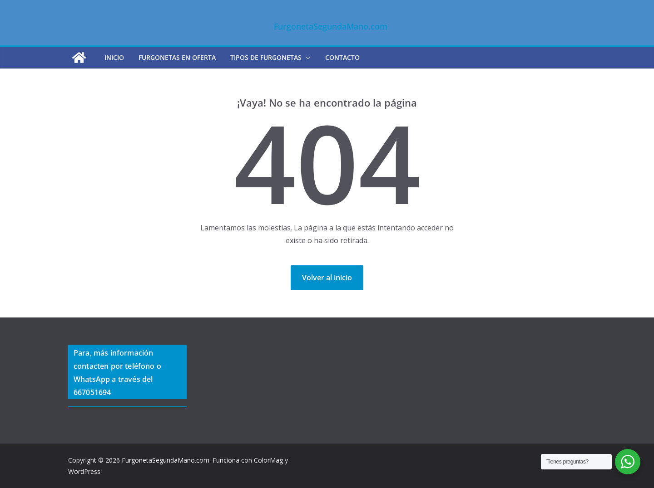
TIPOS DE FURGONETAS (266, 57)
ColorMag (268, 460)
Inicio (114, 57)
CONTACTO (342, 57)
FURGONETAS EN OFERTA (177, 57)
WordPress (84, 471)
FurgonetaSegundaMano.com (330, 26)
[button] (306, 57)
